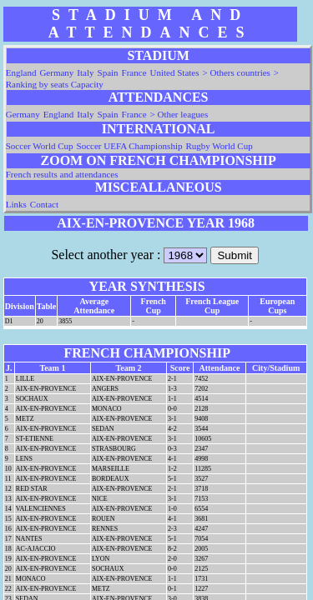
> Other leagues (179, 114)
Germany (56, 73)
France (134, 73)
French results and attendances (62, 174)
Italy (85, 73)
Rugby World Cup (218, 146)
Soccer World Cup (39, 146)
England (21, 73)
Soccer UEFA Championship (130, 146)
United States (174, 73)
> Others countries (236, 73)
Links (16, 204)
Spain (108, 73)
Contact (44, 204)
